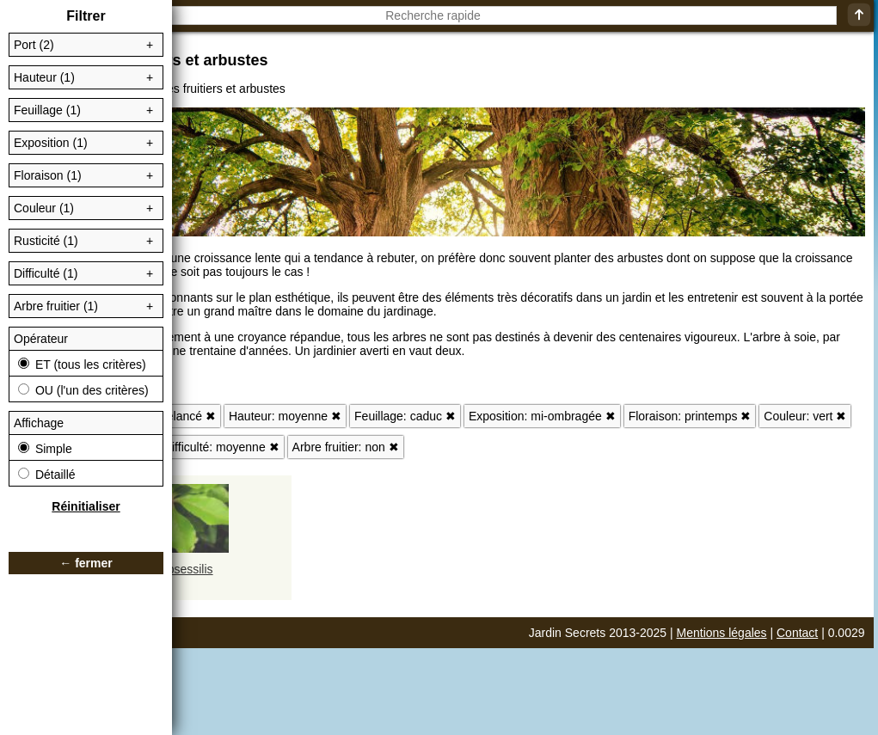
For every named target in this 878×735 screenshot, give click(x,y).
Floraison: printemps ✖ (690, 416)
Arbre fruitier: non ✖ (345, 447)
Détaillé (47, 474)
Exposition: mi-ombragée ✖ (542, 416)
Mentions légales (722, 633)
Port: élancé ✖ (177, 416)
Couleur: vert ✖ (805, 416)
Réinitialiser (86, 506)
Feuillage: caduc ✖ (405, 416)
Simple (45, 449)
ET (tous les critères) (82, 364)
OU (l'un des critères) (83, 390)
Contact (797, 633)
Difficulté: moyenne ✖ (221, 447)
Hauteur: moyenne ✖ (285, 416)
